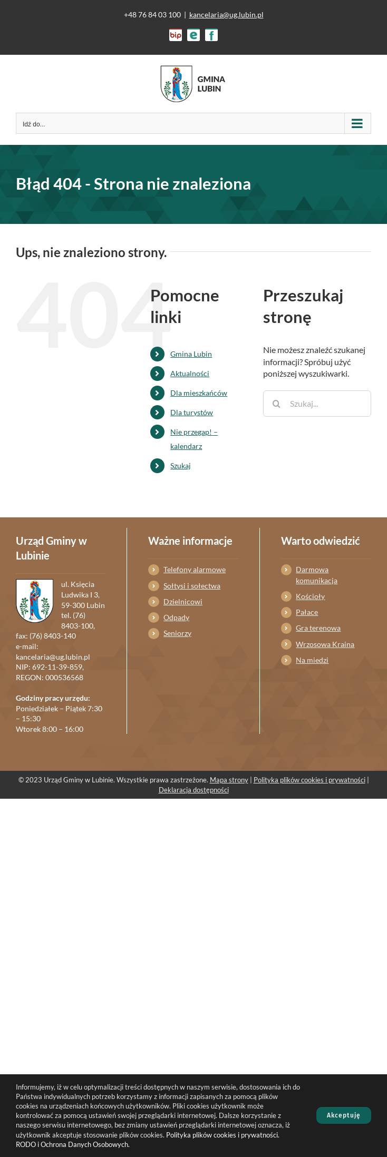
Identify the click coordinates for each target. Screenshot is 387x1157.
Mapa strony (229, 780)
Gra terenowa (318, 627)
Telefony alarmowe (194, 569)
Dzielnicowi (182, 601)
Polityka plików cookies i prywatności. (222, 1135)
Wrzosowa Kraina (325, 644)
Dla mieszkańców (198, 392)
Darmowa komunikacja (316, 574)
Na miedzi (312, 659)
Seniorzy (177, 633)
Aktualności (189, 373)
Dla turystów (191, 412)
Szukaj (180, 465)
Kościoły (310, 596)
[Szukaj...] (317, 403)
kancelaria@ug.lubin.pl (226, 14)
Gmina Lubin (191, 353)
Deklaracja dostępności (194, 790)
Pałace (307, 611)
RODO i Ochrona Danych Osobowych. (73, 1144)
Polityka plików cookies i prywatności (309, 780)
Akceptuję (344, 1115)
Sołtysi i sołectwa (191, 585)
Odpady (176, 617)
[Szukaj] (276, 403)
